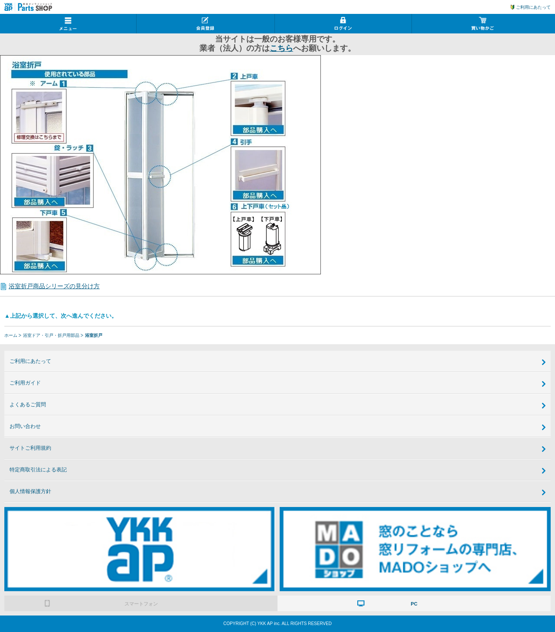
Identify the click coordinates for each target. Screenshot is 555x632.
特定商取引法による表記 (38, 470)
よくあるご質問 (28, 405)
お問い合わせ (25, 426)
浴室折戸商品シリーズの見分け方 (54, 286)
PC (414, 603)
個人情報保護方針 (30, 491)
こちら (281, 48)
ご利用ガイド (25, 383)
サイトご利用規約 (30, 448)
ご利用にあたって (533, 7)
